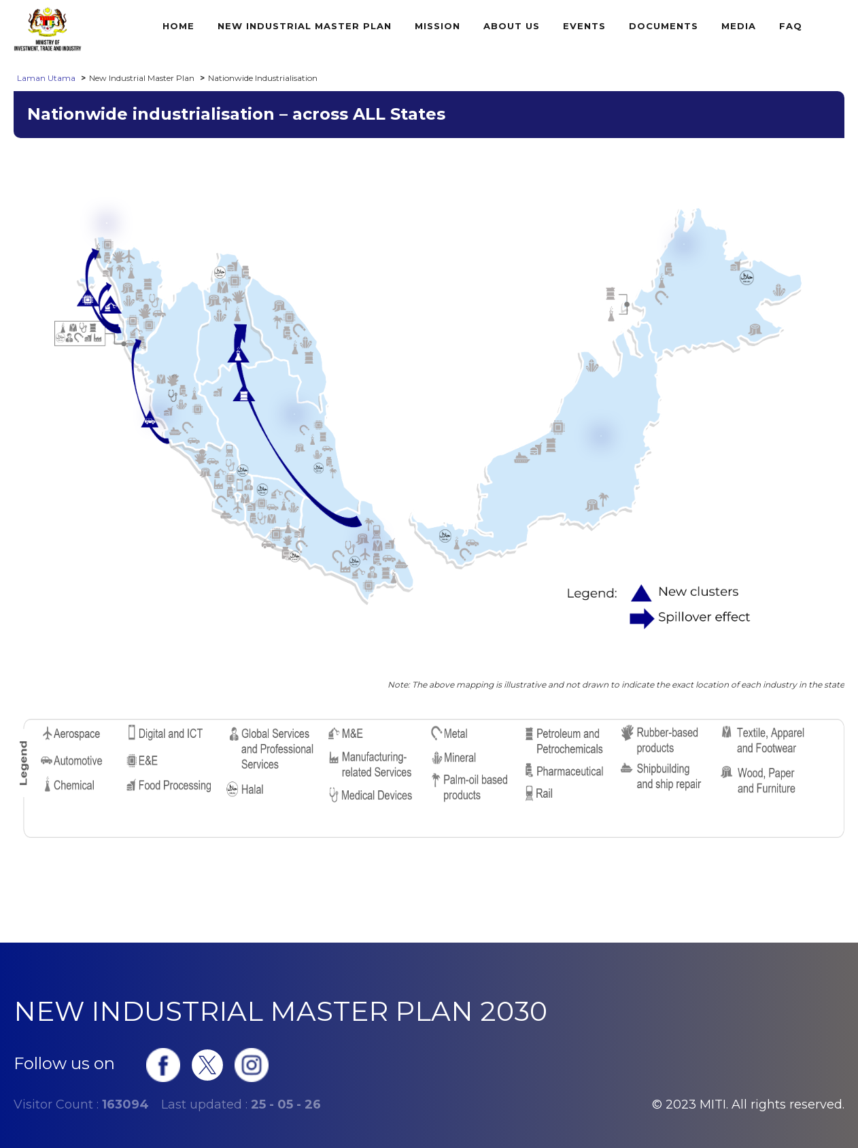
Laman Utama (46, 78)
